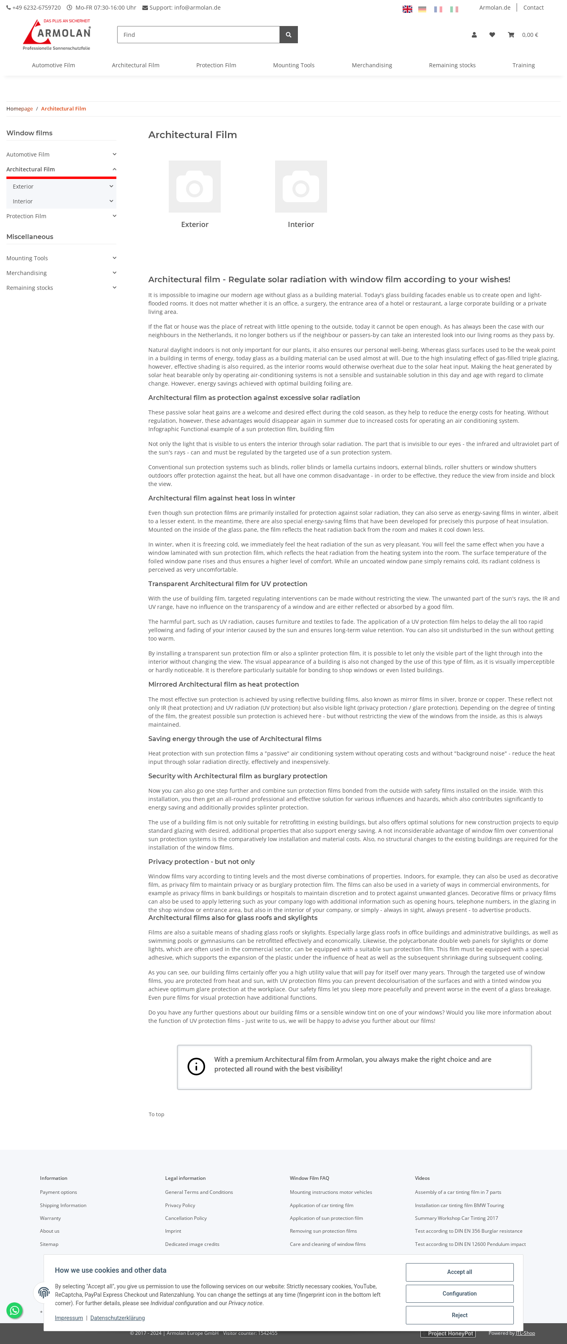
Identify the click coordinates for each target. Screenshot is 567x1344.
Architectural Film (136, 65)
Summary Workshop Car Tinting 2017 (456, 1218)
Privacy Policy (180, 1205)
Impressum (71, 1319)
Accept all (457, 1274)
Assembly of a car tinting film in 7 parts (458, 1192)
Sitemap (49, 1244)
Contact (533, 7)
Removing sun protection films (323, 1230)
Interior (301, 224)
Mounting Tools (294, 65)
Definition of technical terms (321, 1257)
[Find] (198, 34)
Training (524, 65)
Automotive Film (53, 65)
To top (156, 1114)
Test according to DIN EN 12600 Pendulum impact (470, 1244)
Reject (458, 1315)
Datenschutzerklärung (119, 1319)
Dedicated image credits (192, 1244)
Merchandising (372, 65)
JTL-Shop (525, 1333)
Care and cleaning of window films (328, 1244)
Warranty (50, 1218)
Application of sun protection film (326, 1218)
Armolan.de (495, 7)
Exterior (195, 224)
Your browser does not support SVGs (196, 1066)
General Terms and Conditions (199, 1192)
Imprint (173, 1230)
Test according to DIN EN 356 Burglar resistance (469, 1230)
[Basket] (523, 34)
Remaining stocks (452, 65)
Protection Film (216, 65)
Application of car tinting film (321, 1205)
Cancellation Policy (186, 1218)
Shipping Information (63, 1205)
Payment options (58, 1192)
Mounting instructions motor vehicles (331, 1192)
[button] (474, 34)
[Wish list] (492, 34)
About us (50, 1230)
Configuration (458, 1295)
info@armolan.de (197, 7)
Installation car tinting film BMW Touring (459, 1205)
